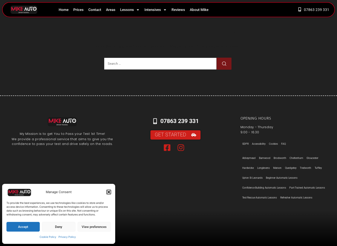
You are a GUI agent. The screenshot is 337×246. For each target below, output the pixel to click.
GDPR (245, 143)
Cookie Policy (48, 236)
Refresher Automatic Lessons (296, 197)
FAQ (283, 143)
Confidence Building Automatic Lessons (264, 187)
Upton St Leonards (252, 177)
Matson (277, 167)
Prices (78, 10)
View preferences (94, 227)
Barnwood (264, 158)
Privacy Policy (67, 236)
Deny (58, 227)
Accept (23, 227)
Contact (94, 10)
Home (64, 10)
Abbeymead (249, 158)
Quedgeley (290, 167)
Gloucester (312, 158)
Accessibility (258, 143)
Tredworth (305, 167)
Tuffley (318, 167)
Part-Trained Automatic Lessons (307, 187)
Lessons (130, 10)
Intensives (155, 10)
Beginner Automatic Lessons (281, 177)
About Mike (199, 10)
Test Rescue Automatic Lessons (259, 197)
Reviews (178, 10)
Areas (110, 10)
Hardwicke (248, 167)
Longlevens (263, 167)
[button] (109, 192)
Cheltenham (296, 158)
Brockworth (280, 158)
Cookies (273, 143)
